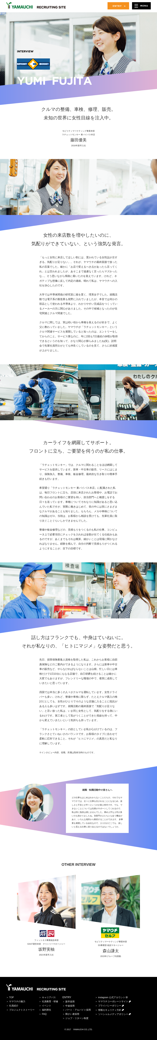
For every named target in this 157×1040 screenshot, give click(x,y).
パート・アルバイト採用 (78, 1010)
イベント (46, 1005)
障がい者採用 (72, 1014)
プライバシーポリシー (109, 1005)
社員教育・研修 (50, 1001)
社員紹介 (13, 1005)
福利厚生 (46, 1010)
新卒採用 (70, 1001)
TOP (11, 997)
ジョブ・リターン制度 (76, 1018)
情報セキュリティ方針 (109, 1010)
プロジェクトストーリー (22, 1010)
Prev (7, 898)
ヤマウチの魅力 (17, 1001)
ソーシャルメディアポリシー (113, 1014)
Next (149, 898)
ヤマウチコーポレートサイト (113, 1001)
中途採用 (70, 1006)
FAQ (44, 1014)
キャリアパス (49, 997)
